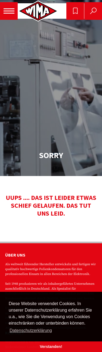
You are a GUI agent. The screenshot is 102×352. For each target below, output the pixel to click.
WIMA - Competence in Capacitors (38, 11)
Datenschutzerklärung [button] (31, 330)
